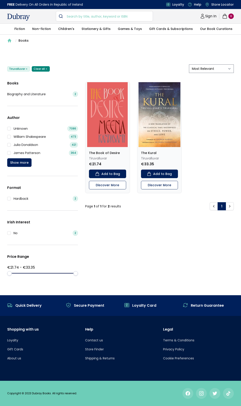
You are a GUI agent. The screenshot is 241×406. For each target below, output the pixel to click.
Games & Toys (130, 29)
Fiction (19, 29)
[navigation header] (18, 17)
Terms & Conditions (178, 340)
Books (23, 40)
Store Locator (222, 4)
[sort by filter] (211, 68)
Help (197, 4)
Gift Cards (15, 349)
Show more (19, 162)
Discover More (107, 185)
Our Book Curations (216, 29)
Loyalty (178, 4)
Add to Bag (107, 174)
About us (14, 358)
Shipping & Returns (100, 358)
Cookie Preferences (178, 358)
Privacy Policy (173, 349)
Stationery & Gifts (96, 29)
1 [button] (221, 206)
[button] (214, 206)
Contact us (94, 340)
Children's (66, 29)
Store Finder (94, 349)
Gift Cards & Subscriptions (171, 29)
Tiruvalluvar (18, 69)
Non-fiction (41, 29)
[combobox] (104, 16)
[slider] (9, 273)
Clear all (41, 69)
